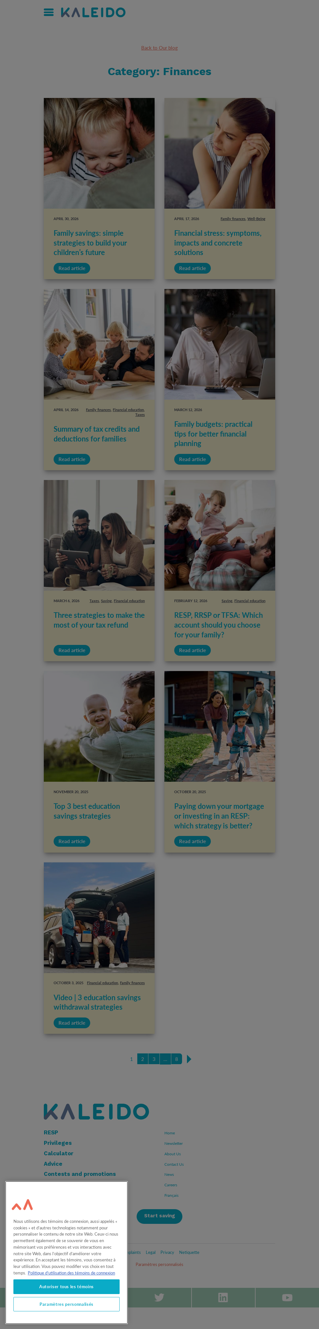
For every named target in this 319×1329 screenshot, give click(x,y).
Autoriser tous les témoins (66, 1286)
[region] (66, 1252)
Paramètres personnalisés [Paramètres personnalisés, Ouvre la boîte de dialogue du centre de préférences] (66, 1304)
